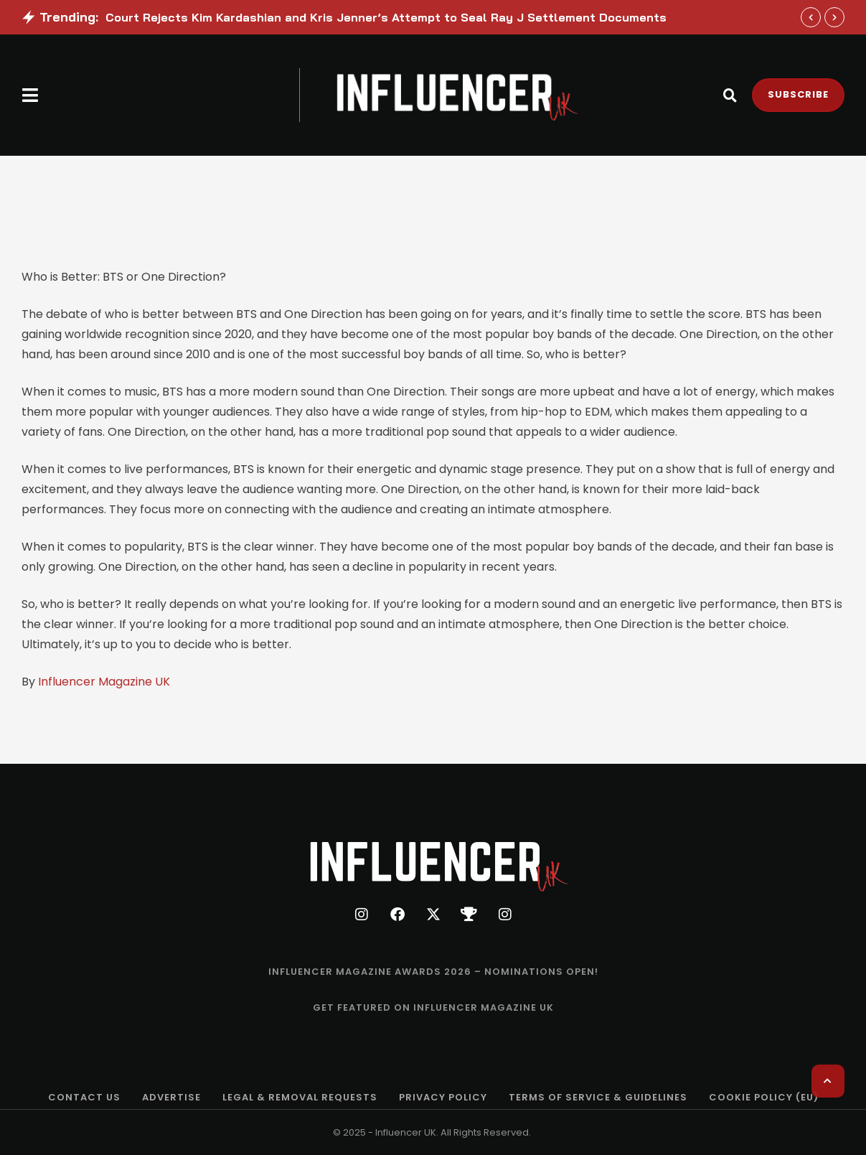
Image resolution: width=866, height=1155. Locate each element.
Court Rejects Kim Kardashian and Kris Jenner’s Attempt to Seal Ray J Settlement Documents (386, 17)
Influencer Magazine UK (104, 681)
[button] (30, 95)
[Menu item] (433, 972)
